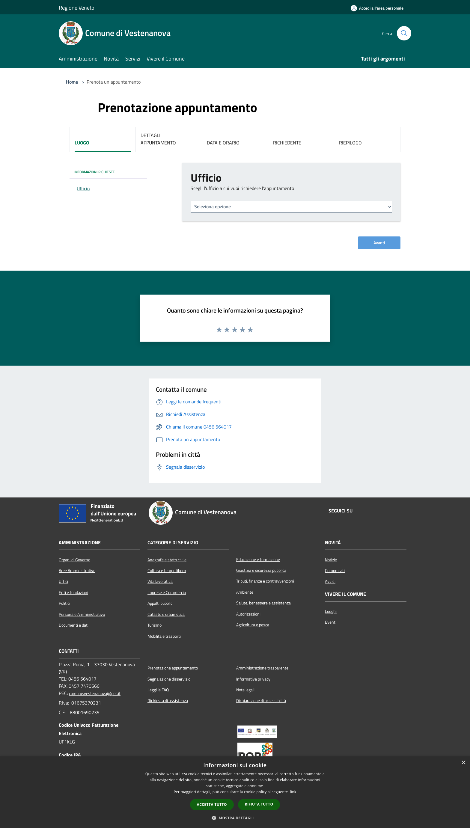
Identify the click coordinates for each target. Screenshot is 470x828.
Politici (64, 603)
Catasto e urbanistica (166, 614)
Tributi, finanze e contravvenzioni (265, 581)
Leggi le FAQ (158, 690)
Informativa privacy (253, 679)
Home (72, 81)
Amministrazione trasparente (262, 668)
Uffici (63, 581)
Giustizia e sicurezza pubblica (261, 570)
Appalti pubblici (160, 603)
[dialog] (235, 792)
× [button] (463, 763)
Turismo (154, 625)
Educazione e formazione (258, 559)
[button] (235, 818)
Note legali (245, 690)
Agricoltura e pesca (252, 625)
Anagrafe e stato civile (166, 559)
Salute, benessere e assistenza (263, 603)
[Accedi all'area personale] (377, 8)
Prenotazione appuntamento (172, 668)
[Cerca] (404, 33)
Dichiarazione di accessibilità (261, 700)
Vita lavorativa (160, 581)
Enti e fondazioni (73, 592)
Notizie (331, 559)
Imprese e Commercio (166, 592)
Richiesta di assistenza (167, 700)
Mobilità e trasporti (164, 636)
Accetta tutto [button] (212, 804)
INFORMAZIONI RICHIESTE (94, 172)
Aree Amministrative (77, 570)
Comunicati (335, 570)
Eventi (330, 622)
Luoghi (331, 611)
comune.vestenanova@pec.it (94, 693)
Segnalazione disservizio (168, 679)
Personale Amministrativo (82, 614)
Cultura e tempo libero (166, 570)
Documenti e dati (73, 625)
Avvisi (330, 581)
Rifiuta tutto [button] (259, 804)
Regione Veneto (76, 8)
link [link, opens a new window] (293, 791)
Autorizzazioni (248, 614)
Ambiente (244, 592)
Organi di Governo (74, 559)
